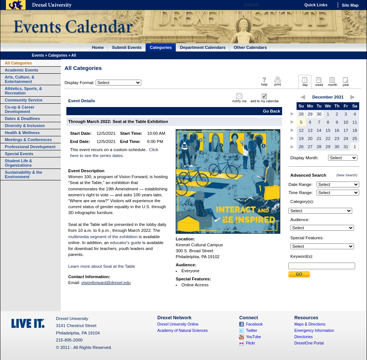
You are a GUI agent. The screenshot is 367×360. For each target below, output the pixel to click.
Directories (303, 337)
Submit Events (127, 47)
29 (310, 114)
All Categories (18, 63)
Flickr (250, 343)
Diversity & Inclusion (25, 125)
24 (345, 138)
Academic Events (21, 70)
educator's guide (125, 242)
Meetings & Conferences (28, 139)
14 (319, 130)
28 (301, 114)
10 (345, 122)
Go (292, 4)
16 (336, 130)
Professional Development (30, 146)
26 (301, 146)
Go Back (271, 111)
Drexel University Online (178, 324)
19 (301, 138)
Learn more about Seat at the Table (101, 266)
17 (345, 130)
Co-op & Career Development (19, 109)
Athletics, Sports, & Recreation (23, 90)
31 (345, 146)
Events (38, 55)
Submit (299, 274)
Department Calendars (203, 47)
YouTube (253, 337)
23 (336, 138)
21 (319, 138)
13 (310, 130)
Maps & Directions (309, 324)
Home (98, 47)
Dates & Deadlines (22, 118)
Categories (161, 47)
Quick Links (315, 5)
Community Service (24, 100)
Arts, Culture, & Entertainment (19, 79)
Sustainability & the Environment (23, 174)
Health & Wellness (22, 132)
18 (355, 130)
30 (319, 114)
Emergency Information (314, 331)
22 (327, 138)
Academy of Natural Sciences (183, 331)
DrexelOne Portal (309, 343)
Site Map (350, 5)
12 (301, 130)
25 (355, 138)
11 (355, 122)
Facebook (254, 324)
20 (310, 138)
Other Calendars (250, 47)
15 (327, 130)
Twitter (251, 331)
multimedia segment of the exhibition (103, 236)
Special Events (19, 153)
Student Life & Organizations (18, 163)
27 (310, 146)
